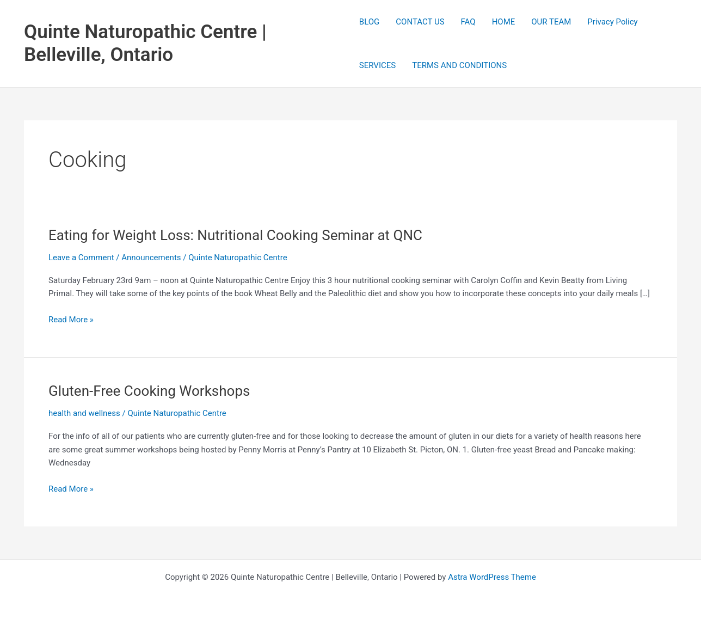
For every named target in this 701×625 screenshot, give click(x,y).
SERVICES (377, 65)
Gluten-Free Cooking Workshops (149, 391)
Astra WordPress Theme (492, 577)
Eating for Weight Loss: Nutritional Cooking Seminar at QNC (235, 235)
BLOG (369, 22)
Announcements (151, 257)
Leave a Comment (81, 257)
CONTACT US (420, 22)
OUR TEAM (551, 22)
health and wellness (84, 413)
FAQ (468, 22)
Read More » (71, 320)
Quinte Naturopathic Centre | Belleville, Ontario (145, 43)
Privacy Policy (612, 22)
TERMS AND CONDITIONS (459, 65)
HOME (503, 22)
